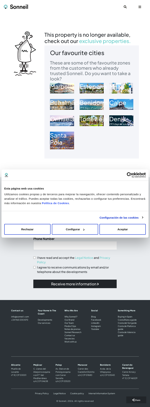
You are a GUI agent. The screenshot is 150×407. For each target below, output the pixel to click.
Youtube (95, 329)
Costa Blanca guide (127, 319)
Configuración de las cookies (119, 217)
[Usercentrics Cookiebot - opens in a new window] (129, 175)
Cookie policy (77, 393)
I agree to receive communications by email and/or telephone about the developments (73, 269)
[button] (75, 284)
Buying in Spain (125, 316)
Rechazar (27, 229)
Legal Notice (84, 258)
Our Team (69, 323)
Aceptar (122, 229)
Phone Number (43, 239)
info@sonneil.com (20, 316)
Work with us (70, 341)
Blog (93, 316)
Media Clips (70, 326)
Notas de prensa (72, 329)
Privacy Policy (42, 393)
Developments (45, 319)
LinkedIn (95, 323)
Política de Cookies (55, 203)
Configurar (75, 229)
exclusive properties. (105, 41)
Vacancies (69, 338)
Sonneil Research (72, 332)
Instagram (96, 326)
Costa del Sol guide (127, 323)
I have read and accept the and (73, 260)
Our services (44, 323)
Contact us (69, 335)
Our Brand (69, 319)
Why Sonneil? (70, 316)
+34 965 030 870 (19, 319)
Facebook (96, 319)
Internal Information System (102, 393)
